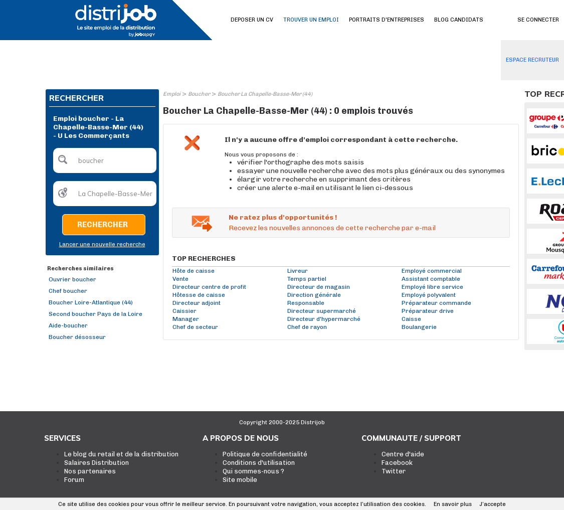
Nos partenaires (90, 471)
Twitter (394, 471)
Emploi (171, 94)
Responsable (305, 302)
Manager (185, 318)
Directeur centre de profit (209, 286)
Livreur (297, 270)
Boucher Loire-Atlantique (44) (91, 302)
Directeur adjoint (196, 302)
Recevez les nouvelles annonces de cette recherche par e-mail (332, 228)
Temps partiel (306, 278)
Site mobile (240, 479)
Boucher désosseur (77, 337)
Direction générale (314, 294)
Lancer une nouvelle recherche (102, 244)
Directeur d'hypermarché (323, 318)
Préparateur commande (436, 302)
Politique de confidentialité (265, 454)
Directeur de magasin (318, 286)
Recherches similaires (80, 268)
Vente (180, 278)
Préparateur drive (428, 310)
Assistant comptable (431, 278)
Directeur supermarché (321, 310)
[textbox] (104, 160)
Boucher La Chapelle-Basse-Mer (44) (265, 94)
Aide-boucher (68, 325)
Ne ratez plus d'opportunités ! (283, 217)
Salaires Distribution (96, 462)
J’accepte (492, 504)
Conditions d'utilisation (259, 462)
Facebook (397, 462)
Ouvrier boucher (72, 279)
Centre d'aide (403, 454)
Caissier (184, 310)
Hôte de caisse (193, 270)
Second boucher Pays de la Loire (95, 313)
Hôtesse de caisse (198, 294)
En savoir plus (453, 504)
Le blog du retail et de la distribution (121, 454)
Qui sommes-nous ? (253, 471)
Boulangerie (419, 326)
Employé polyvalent (429, 294)
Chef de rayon (307, 326)
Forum (74, 479)
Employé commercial (432, 270)
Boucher (199, 94)
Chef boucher (68, 290)
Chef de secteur (195, 326)
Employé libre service (432, 286)
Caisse (411, 318)
